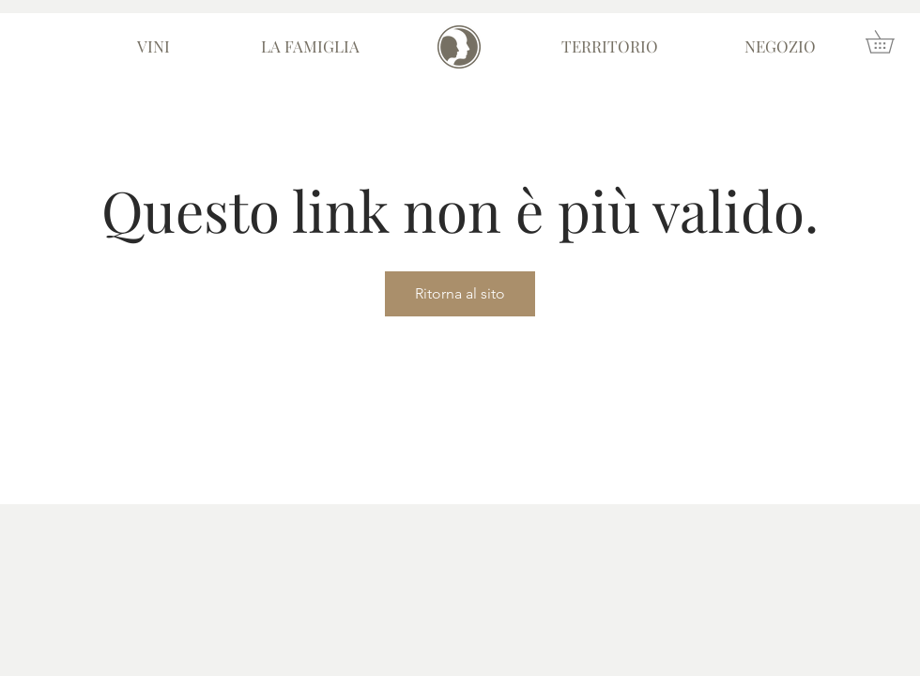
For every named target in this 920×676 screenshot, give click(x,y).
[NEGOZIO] (780, 47)
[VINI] (153, 47)
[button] (891, 42)
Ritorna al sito (460, 293)
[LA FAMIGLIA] (310, 47)
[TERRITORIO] (610, 47)
